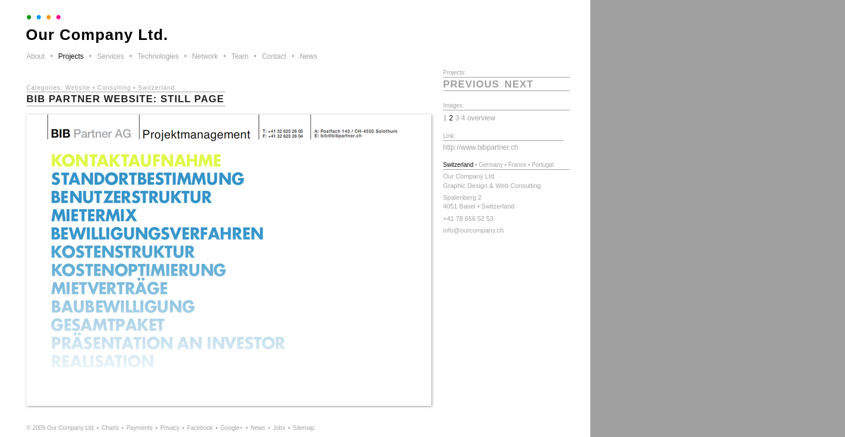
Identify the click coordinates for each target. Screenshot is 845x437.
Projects (70, 56)
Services (110, 56)
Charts (110, 428)
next (519, 84)
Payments (139, 428)
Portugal (542, 165)
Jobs (279, 428)
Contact (274, 56)
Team (239, 56)
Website (77, 88)
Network (205, 56)
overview (481, 118)
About (35, 56)
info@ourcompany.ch (473, 230)
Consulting (114, 88)
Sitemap (304, 428)
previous (471, 84)
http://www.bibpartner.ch (480, 147)
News (308, 56)
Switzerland (156, 88)
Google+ (232, 428)
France (517, 165)
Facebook (200, 428)
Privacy (170, 428)
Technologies (157, 56)
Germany (491, 165)
